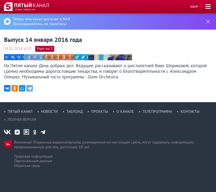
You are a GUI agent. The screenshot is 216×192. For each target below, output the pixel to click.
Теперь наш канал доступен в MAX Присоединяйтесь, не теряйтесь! (41, 21)
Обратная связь (27, 165)
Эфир (194, 7)
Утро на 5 (45, 48)
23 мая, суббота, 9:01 (25, 9)
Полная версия (22, 119)
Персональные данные (33, 160)
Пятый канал (20, 111)
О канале (125, 111)
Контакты (190, 111)
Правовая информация (33, 156)
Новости (49, 111)
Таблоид (74, 111)
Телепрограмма (157, 111)
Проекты (99, 111)
